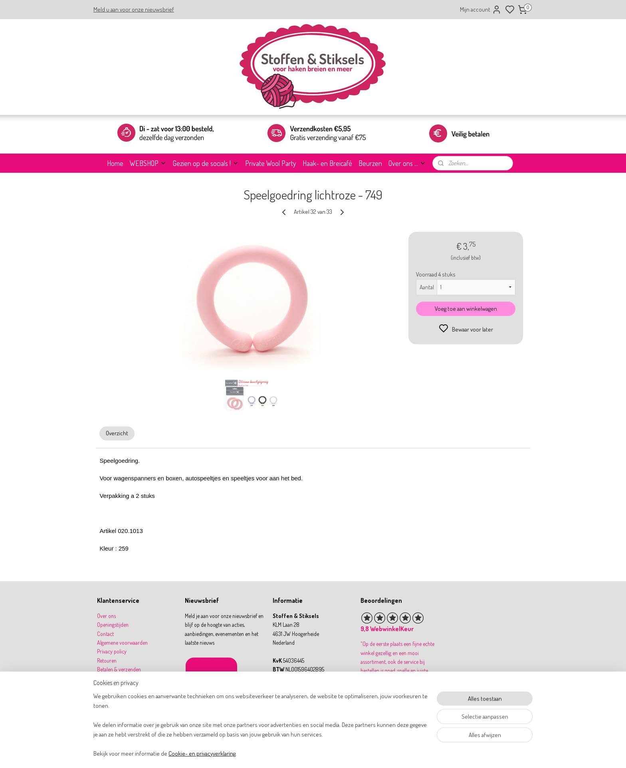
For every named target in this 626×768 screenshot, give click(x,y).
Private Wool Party (270, 163)
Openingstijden (113, 624)
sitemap (338, 753)
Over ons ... (407, 163)
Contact (105, 633)
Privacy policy (112, 651)
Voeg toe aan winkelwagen (465, 308)
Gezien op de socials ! (206, 163)
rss (350, 753)
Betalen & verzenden (119, 669)
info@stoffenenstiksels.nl (304, 687)
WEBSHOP (148, 163)
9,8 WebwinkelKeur (387, 629)
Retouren (107, 660)
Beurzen (370, 163)
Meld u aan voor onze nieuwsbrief (133, 9)
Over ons (106, 615)
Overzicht (117, 433)
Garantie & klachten (118, 678)
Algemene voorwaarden (122, 642)
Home (115, 163)
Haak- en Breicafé (327, 163)
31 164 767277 (294, 696)
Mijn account (480, 9)
